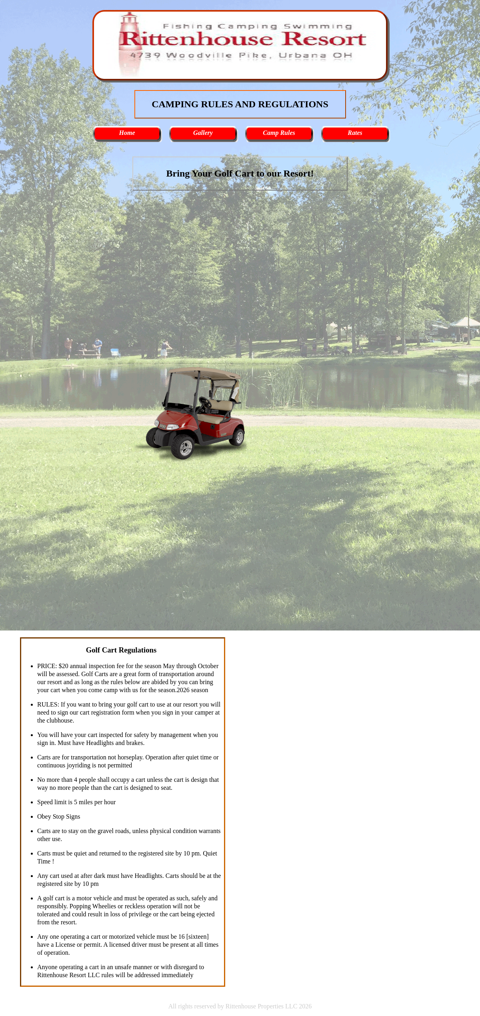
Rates (355, 132)
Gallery (203, 132)
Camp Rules (279, 132)
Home (127, 132)
